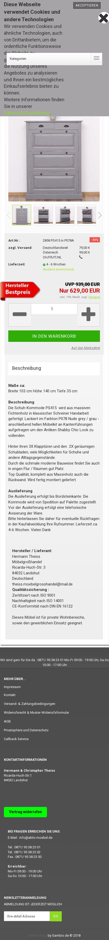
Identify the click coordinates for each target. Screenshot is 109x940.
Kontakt (10, 695)
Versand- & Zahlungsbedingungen (29, 704)
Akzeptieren (87, 5)
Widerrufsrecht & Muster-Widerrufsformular (36, 712)
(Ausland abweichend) (58, 269)
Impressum (12, 687)
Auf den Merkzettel (85, 348)
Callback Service (16, 739)
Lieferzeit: (16, 264)
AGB (7, 721)
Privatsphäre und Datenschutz (26, 730)
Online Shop (38, 935)
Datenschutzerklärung (27, 112)
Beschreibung (26, 368)
